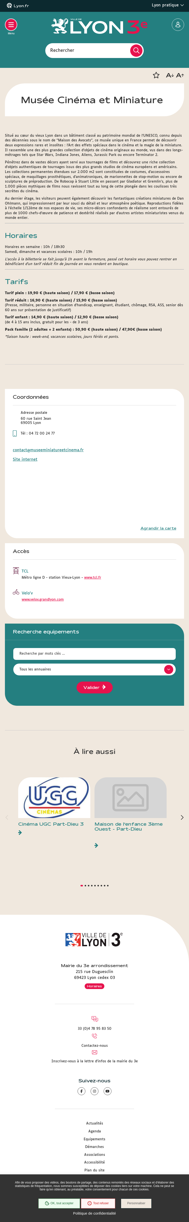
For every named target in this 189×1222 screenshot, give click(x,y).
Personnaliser (136, 1203)
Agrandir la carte (158, 528)
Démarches (94, 1147)
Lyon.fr (21, 6)
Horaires (94, 986)
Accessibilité (94, 1162)
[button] (156, 75)
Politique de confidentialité (94, 1213)
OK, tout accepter (59, 1203)
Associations (94, 1155)
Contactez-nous (94, 1046)
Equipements (94, 1139)
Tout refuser (98, 1203)
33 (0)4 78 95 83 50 (94, 1029)
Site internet (25, 460)
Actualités (94, 1123)
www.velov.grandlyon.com (43, 599)
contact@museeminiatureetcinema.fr (48, 450)
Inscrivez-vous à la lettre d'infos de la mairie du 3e (94, 1061)
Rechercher (62, 50)
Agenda (94, 1131)
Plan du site (94, 1170)
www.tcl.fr (92, 577)
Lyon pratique (168, 5)
